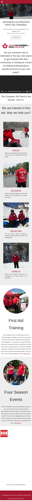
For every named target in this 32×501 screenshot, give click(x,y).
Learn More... (27, 353)
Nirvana (15, 498)
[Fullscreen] (30, 91)
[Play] (2, 91)
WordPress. (22, 498)
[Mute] (27, 91)
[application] (16, 84)
